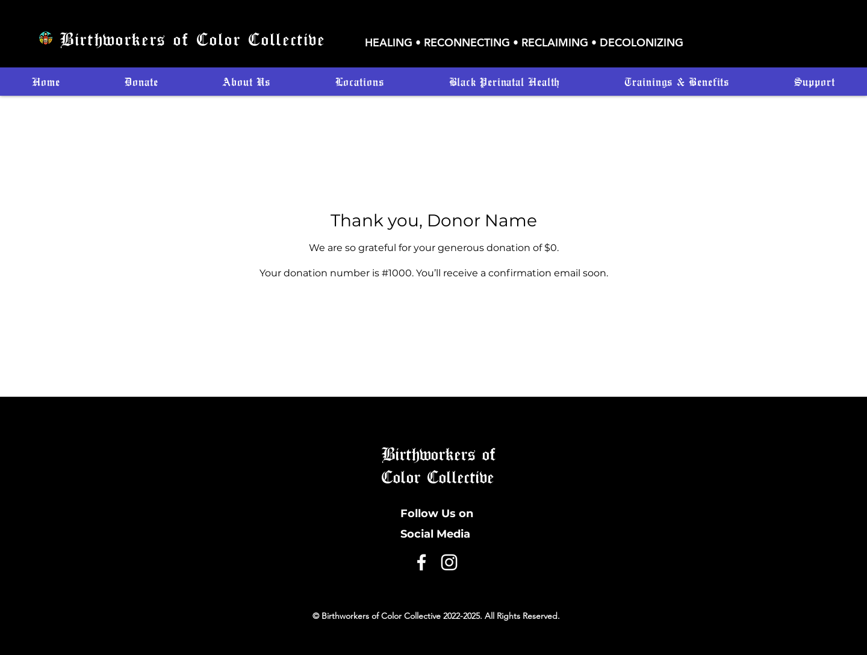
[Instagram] (449, 562)
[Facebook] (421, 562)
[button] (360, 81)
